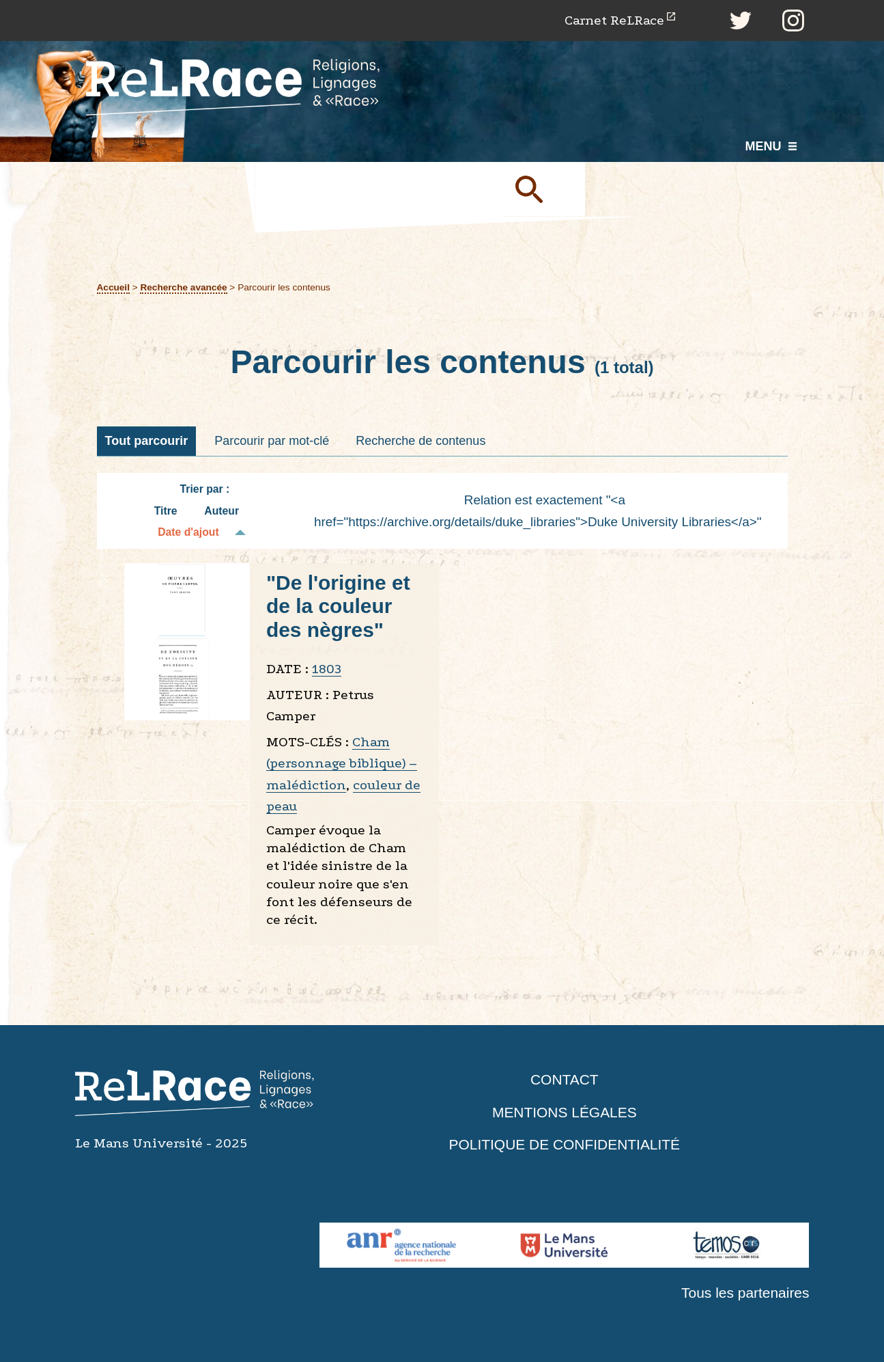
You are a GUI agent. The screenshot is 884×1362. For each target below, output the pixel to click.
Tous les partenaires (745, 1293)
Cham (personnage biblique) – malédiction (341, 763)
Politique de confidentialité (564, 1145)
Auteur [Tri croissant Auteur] (221, 511)
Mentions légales (564, 1112)
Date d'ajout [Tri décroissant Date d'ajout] (188, 533)
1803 (326, 669)
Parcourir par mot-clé (271, 441)
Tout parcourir (146, 441)
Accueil (113, 287)
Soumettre (545, 189)
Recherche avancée (184, 287)
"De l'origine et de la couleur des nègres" (338, 606)
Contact (564, 1080)
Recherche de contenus (420, 441)
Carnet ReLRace (614, 20)
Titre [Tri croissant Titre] (165, 511)
